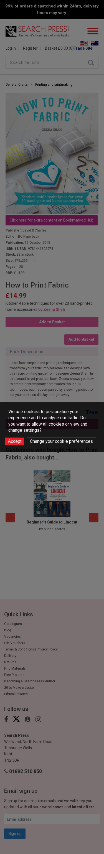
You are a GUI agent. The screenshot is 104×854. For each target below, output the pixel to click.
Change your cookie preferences (61, 441)
